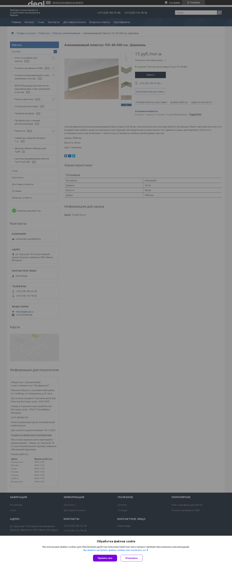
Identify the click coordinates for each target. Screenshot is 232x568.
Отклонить (131, 558)
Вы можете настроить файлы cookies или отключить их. (114, 550)
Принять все (105, 558)
